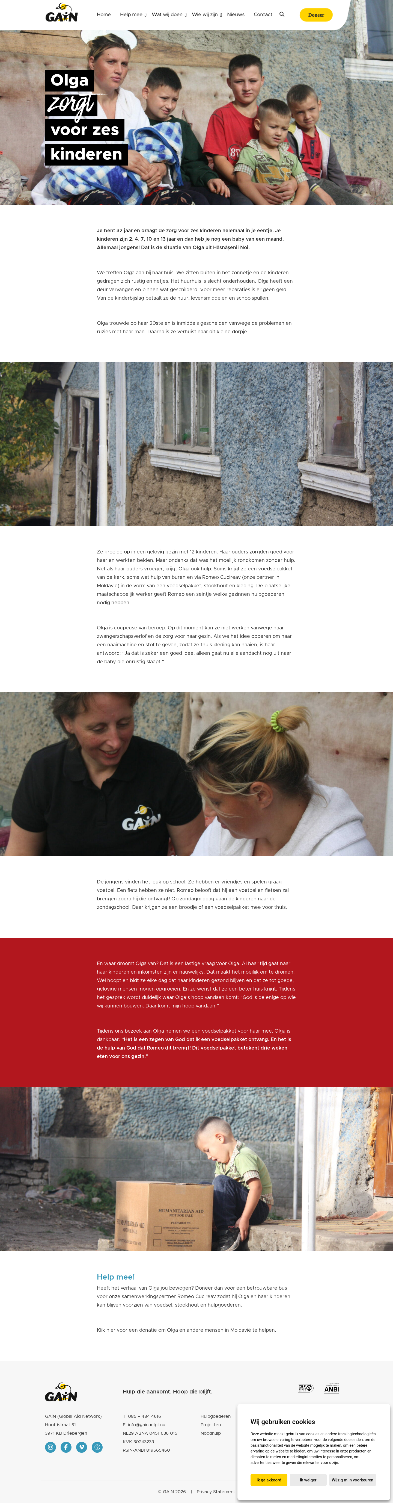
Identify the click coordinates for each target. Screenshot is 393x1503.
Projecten (211, 1425)
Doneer (316, 15)
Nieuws (236, 14)
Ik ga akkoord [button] (269, 1480)
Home (104, 14)
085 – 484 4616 (144, 1416)
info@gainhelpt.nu (146, 1425)
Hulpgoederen (216, 1416)
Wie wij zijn (205, 14)
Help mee (131, 14)
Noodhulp (211, 1433)
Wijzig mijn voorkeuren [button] (352, 1480)
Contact (263, 14)
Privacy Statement (216, 1492)
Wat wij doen (167, 14)
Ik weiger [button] (308, 1480)
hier (110, 1330)
